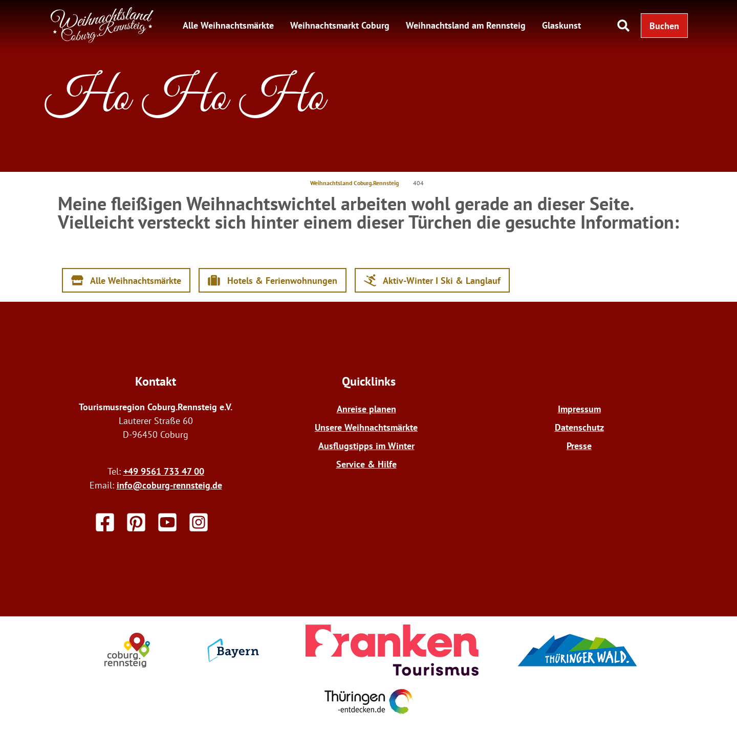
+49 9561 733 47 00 (163, 471)
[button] (664, 25)
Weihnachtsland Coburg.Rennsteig (354, 183)
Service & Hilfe (366, 464)
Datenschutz (579, 427)
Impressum (579, 409)
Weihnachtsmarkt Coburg (339, 25)
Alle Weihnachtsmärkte (228, 25)
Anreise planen (366, 409)
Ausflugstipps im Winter (366, 446)
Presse (579, 446)
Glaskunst (561, 25)
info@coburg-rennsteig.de (169, 485)
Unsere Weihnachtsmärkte (366, 427)
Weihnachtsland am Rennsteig (466, 25)
